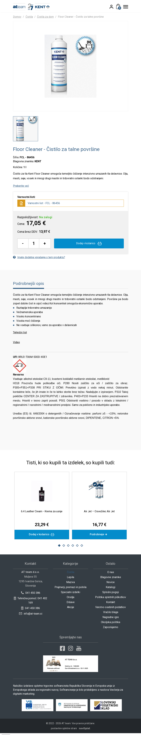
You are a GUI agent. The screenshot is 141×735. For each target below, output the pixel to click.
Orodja (70, 599)
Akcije (70, 609)
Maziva (70, 584)
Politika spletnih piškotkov (110, 599)
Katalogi (110, 589)
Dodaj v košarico (89, 245)
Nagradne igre (110, 619)
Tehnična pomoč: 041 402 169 (30, 602)
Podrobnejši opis (28, 285)
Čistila (29, 16)
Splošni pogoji (110, 594)
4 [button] (72, 547)
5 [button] (77, 547)
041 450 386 (30, 594)
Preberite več (21, 187)
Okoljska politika (110, 624)
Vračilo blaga (110, 614)
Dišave (71, 604)
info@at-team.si (30, 615)
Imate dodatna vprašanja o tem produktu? (39, 259)
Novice (110, 584)
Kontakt (110, 604)
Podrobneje (99, 536)
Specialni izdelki (70, 594)
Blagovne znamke (110, 579)
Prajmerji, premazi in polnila (70, 589)
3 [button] (68, 547)
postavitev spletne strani (64, 730)
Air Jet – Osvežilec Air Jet (99, 513)
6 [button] (82, 547)
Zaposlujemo (110, 629)
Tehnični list (20, 334)
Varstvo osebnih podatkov (110, 609)
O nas (110, 574)
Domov (17, 16)
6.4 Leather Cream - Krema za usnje (41, 513)
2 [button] (63, 547)
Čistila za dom (45, 16)
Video (16, 344)
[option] (25, 130)
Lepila (70, 579)
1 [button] (59, 547)
